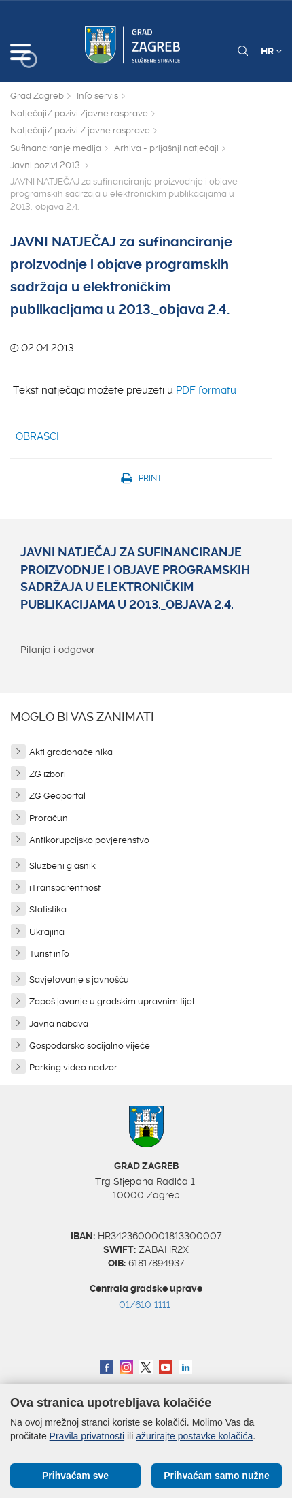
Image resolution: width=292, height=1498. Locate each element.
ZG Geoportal (57, 796)
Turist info (49, 954)
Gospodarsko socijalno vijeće (89, 1045)
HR (271, 51)
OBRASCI (37, 436)
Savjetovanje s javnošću (79, 979)
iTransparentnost (65, 887)
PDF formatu (206, 390)
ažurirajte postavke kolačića (194, 1436)
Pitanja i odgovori (58, 649)
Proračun (48, 818)
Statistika (48, 909)
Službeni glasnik (62, 866)
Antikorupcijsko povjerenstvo (89, 840)
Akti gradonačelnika (71, 752)
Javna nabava (58, 1024)
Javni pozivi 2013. (45, 165)
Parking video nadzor (73, 1067)
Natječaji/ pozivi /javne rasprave (79, 113)
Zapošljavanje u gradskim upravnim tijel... (113, 1001)
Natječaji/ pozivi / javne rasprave (80, 130)
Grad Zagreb (37, 96)
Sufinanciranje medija (55, 148)
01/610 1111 (144, 1304)
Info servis (97, 96)
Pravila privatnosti (87, 1436)
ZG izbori (47, 774)
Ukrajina (47, 932)
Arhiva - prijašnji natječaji (166, 148)
